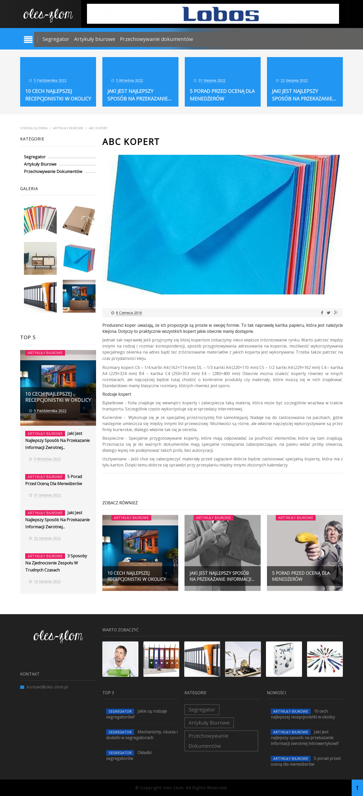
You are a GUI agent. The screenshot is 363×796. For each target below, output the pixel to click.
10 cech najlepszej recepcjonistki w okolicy (49, 91)
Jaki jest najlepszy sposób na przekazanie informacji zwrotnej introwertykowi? (305, 737)
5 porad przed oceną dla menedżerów (302, 576)
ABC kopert (98, 128)
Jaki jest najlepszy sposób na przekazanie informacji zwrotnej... (57, 440)
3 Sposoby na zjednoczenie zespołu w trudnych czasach (56, 563)
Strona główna (34, 128)
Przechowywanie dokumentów (156, 39)
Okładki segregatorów (129, 755)
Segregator (56, 39)
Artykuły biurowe (94, 39)
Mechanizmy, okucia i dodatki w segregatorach (141, 734)
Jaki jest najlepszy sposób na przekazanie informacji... (221, 573)
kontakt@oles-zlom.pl (44, 687)
